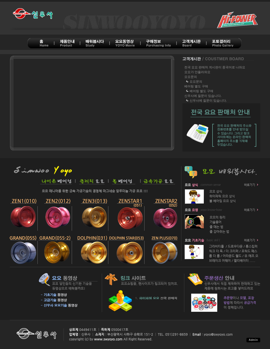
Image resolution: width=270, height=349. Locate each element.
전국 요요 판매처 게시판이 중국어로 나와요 (214, 67)
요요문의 (190, 77)
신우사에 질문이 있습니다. (202, 96)
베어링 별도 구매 (196, 86)
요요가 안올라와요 (197, 72)
